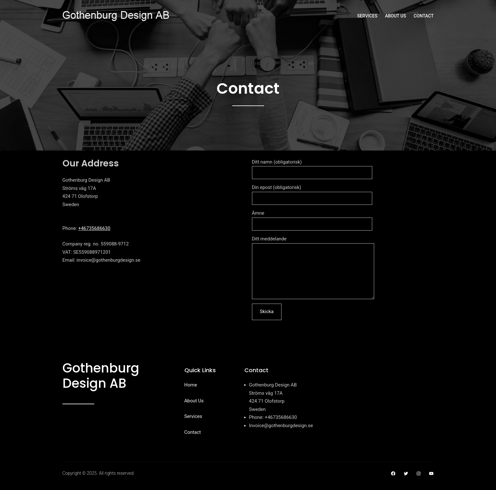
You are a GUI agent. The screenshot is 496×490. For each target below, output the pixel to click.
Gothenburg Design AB (101, 385)
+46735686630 (94, 228)
